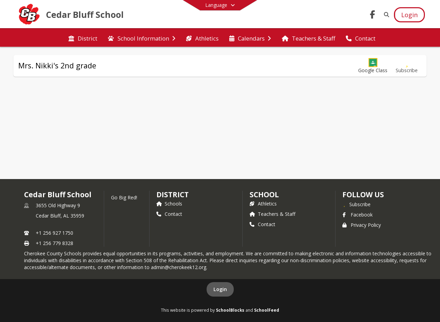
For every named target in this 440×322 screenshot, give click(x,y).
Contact (169, 214)
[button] (373, 65)
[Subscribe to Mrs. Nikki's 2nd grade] (407, 65)
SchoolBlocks (230, 310)
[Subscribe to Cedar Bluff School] (356, 204)
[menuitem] (83, 38)
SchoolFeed (266, 310)
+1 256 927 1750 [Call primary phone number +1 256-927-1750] (54, 233)
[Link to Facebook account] (372, 15)
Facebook (357, 214)
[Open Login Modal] (409, 14)
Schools (169, 203)
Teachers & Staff (272, 214)
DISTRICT (172, 194)
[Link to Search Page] (385, 14)
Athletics (263, 203)
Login (220, 289)
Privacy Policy (361, 225)
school (264, 194)
